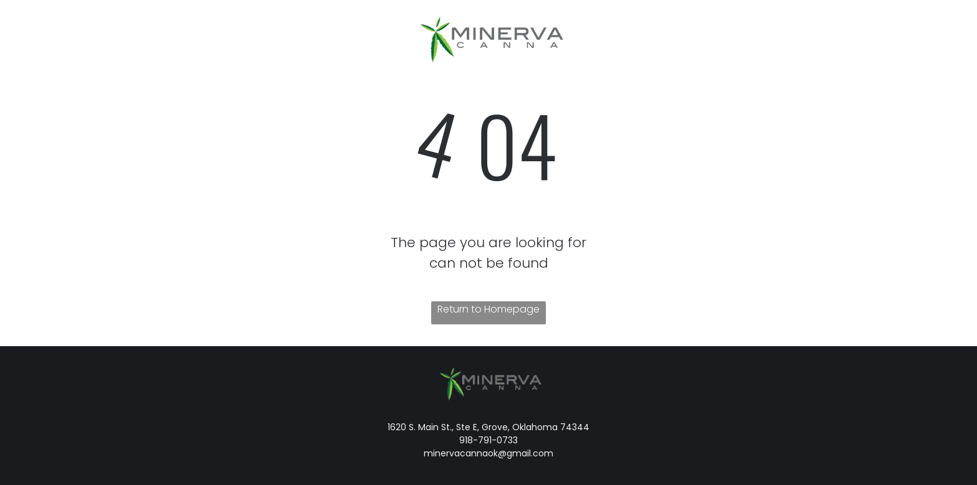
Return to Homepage (488, 309)
